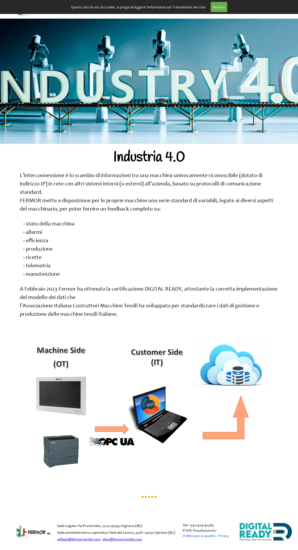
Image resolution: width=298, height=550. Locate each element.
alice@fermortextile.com (122, 539)
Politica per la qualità (199, 536)
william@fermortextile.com (78, 539)
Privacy (223, 536)
